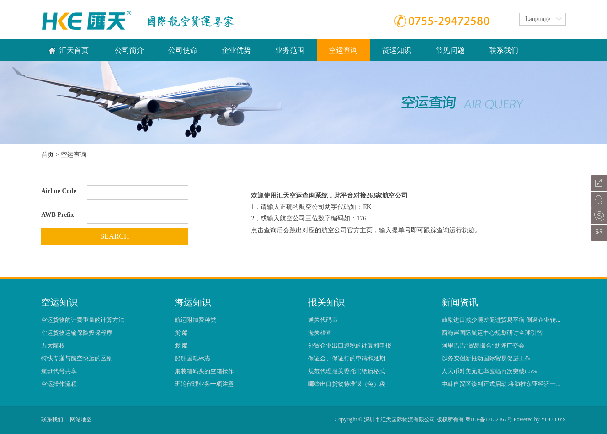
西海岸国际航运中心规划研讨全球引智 (492, 332)
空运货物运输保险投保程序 (76, 332)
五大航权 (53, 345)
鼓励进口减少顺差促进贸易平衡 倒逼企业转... (501, 319)
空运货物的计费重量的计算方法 (82, 319)
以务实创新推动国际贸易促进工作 (486, 358)
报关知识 (326, 302)
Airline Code (58, 191)
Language (537, 19)
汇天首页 (74, 50)
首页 (47, 154)
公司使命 (182, 50)
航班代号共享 (59, 371)
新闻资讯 (460, 302)
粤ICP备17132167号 (488, 419)
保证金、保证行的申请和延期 (346, 358)
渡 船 (181, 345)
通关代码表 (323, 319)
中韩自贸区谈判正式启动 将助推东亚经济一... (501, 383)
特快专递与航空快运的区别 (76, 358)
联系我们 (503, 50)
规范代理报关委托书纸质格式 (346, 371)
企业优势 (236, 50)
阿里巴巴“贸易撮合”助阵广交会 (483, 345)
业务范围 (289, 50)
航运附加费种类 (195, 319)
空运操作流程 (59, 383)
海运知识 (193, 302)
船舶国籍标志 (192, 358)
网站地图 (81, 419)
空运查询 (343, 50)
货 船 (181, 332)
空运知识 (59, 302)
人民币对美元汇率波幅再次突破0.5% (489, 371)
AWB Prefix (57, 214)
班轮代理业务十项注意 (204, 383)
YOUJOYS (553, 419)
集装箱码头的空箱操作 (204, 371)
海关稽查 (320, 332)
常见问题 (450, 50)
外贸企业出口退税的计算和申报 (349, 345)
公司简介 (129, 50)
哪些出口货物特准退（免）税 (346, 383)
